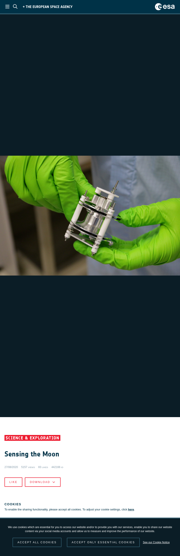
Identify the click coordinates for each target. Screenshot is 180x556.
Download (42, 482)
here (131, 509)
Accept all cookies (37, 542)
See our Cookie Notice (156, 542)
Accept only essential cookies (103, 542)
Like (13, 482)
